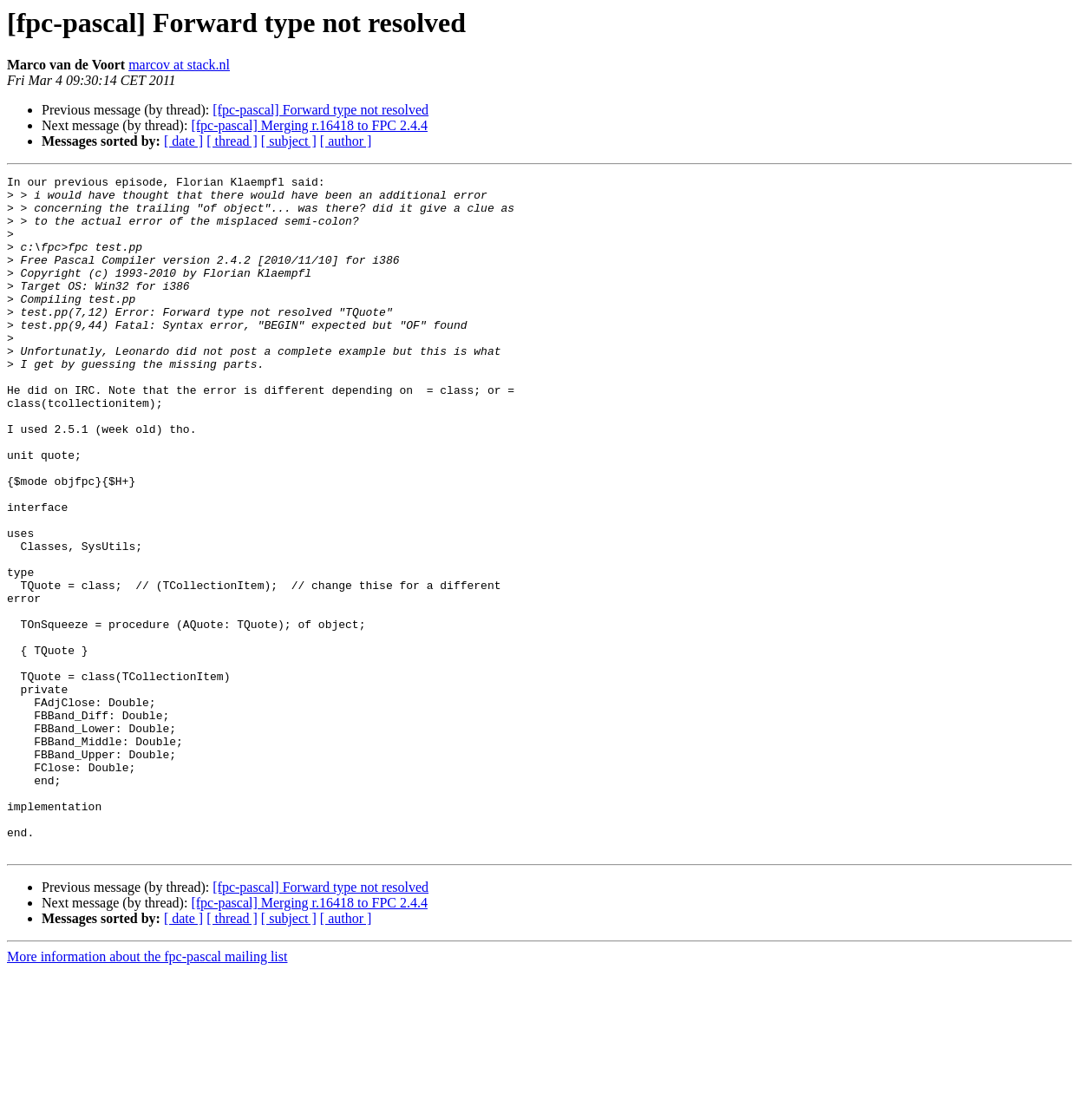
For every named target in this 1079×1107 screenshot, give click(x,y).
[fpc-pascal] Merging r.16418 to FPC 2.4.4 (309, 125)
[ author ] (346, 141)
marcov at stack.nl (179, 64)
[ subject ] (289, 141)
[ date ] (183, 141)
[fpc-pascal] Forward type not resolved (320, 109)
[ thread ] (232, 141)
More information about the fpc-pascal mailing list (147, 1091)
